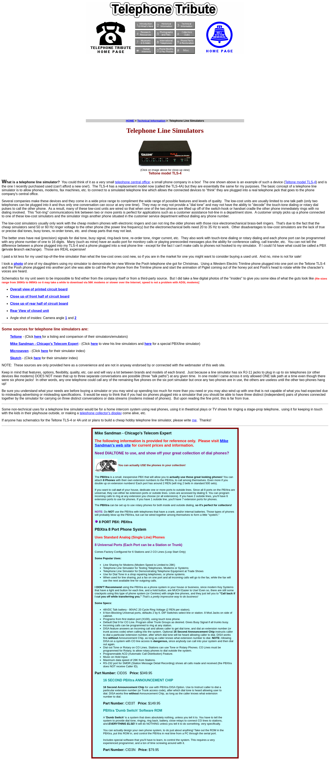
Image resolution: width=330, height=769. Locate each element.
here (38, 336)
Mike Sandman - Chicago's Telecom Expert (44, 344)
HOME (130, 120)
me (194, 420)
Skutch (15, 358)
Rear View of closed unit (29, 311)
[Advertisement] (165, 85)
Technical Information (151, 120)
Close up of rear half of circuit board (39, 303)
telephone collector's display (101, 413)
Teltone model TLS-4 (300, 182)
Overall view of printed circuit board (39, 289)
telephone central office (132, 182)
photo (18, 263)
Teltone (16, 336)
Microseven (19, 351)
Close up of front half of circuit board (39, 296)
